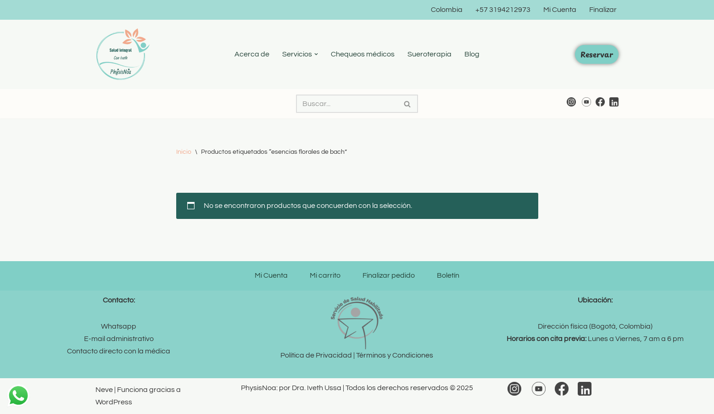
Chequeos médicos (363, 54)
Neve (104, 389)
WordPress (113, 402)
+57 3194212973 (502, 9)
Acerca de (251, 54)
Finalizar (603, 9)
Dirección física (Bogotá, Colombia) (595, 326)
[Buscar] (346, 104)
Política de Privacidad (316, 355)
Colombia (447, 9)
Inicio (183, 152)
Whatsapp (118, 326)
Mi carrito (325, 275)
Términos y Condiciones (394, 355)
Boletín (448, 275)
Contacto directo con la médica (118, 351)
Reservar (596, 54)
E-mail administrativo (119, 338)
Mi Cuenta (559, 9)
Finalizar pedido (389, 275)
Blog (472, 54)
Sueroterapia (429, 54)
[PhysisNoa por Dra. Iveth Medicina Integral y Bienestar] (123, 54)
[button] (316, 54)
